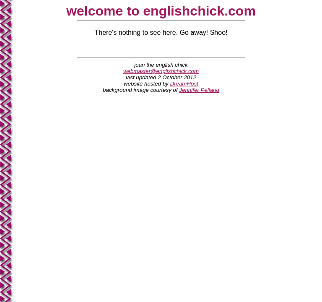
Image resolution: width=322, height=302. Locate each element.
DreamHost (184, 84)
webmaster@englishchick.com (161, 71)
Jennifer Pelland (199, 90)
